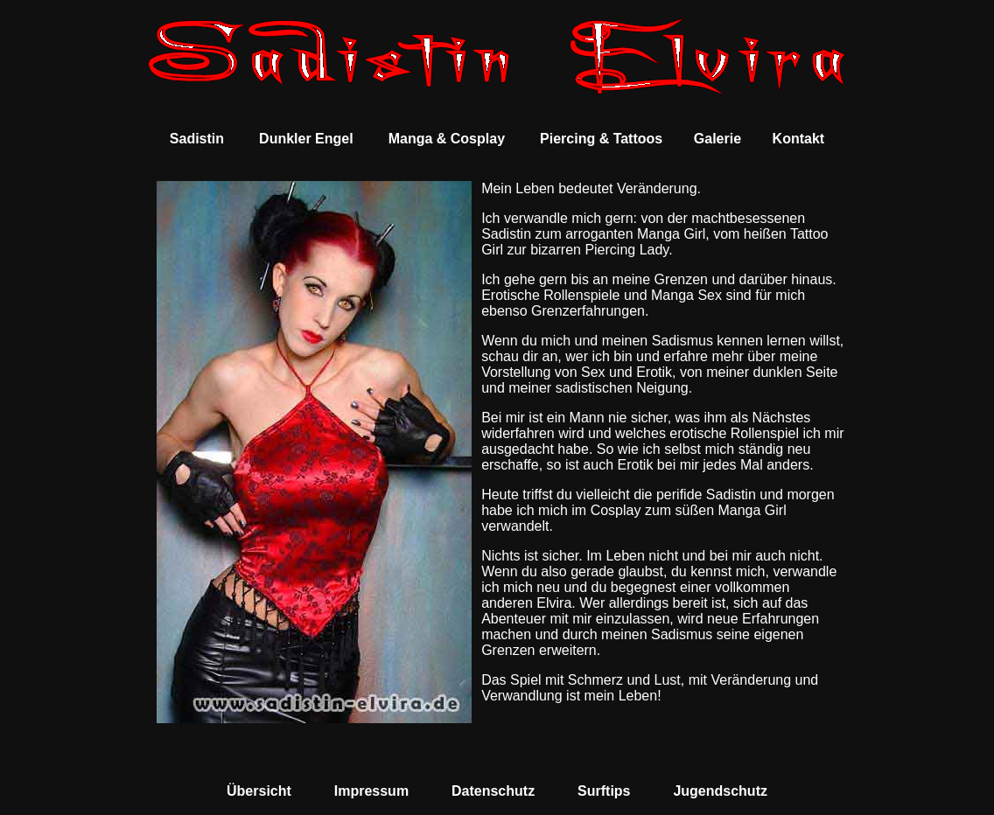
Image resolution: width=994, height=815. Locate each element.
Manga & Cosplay (446, 138)
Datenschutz (493, 791)
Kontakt (799, 138)
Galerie (717, 138)
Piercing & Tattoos (601, 138)
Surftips (604, 791)
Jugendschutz (720, 791)
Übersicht (259, 791)
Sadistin (197, 138)
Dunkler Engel (306, 138)
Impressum (371, 791)
